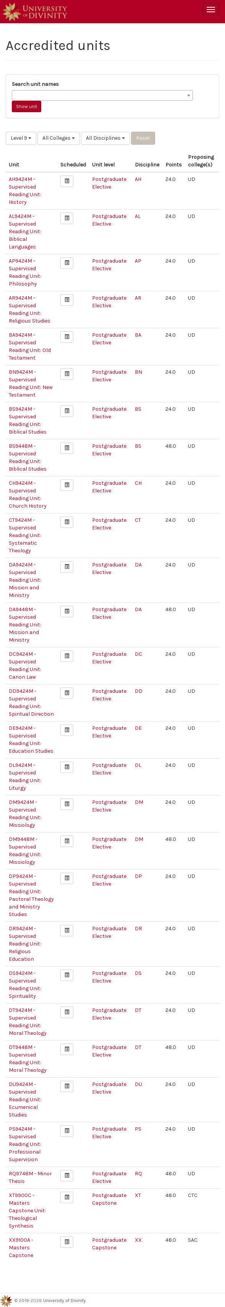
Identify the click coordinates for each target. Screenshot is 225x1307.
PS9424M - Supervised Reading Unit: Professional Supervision (25, 1144)
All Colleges (58, 138)
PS (138, 1129)
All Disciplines (105, 138)
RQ (138, 1173)
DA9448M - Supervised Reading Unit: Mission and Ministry (25, 624)
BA (138, 335)
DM (139, 802)
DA (138, 565)
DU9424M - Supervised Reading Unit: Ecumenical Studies (25, 1099)
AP (138, 261)
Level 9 (21, 138)
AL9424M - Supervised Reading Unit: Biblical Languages (25, 231)
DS (138, 973)
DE (138, 728)
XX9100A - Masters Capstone (21, 1248)
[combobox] (102, 95)
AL (138, 216)
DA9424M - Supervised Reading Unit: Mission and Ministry (25, 580)
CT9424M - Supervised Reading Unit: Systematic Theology (25, 535)
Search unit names (35, 84)
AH (138, 179)
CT (138, 520)
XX (138, 1240)
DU (138, 1084)
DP (138, 876)
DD (138, 691)
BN (138, 372)
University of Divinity (64, 1300)
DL (138, 765)
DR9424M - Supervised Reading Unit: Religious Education (25, 943)
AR (138, 298)
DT (138, 1010)
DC (138, 654)
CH (138, 483)
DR (138, 928)
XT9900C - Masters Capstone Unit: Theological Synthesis (27, 1210)
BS (138, 409)
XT (138, 1195)
